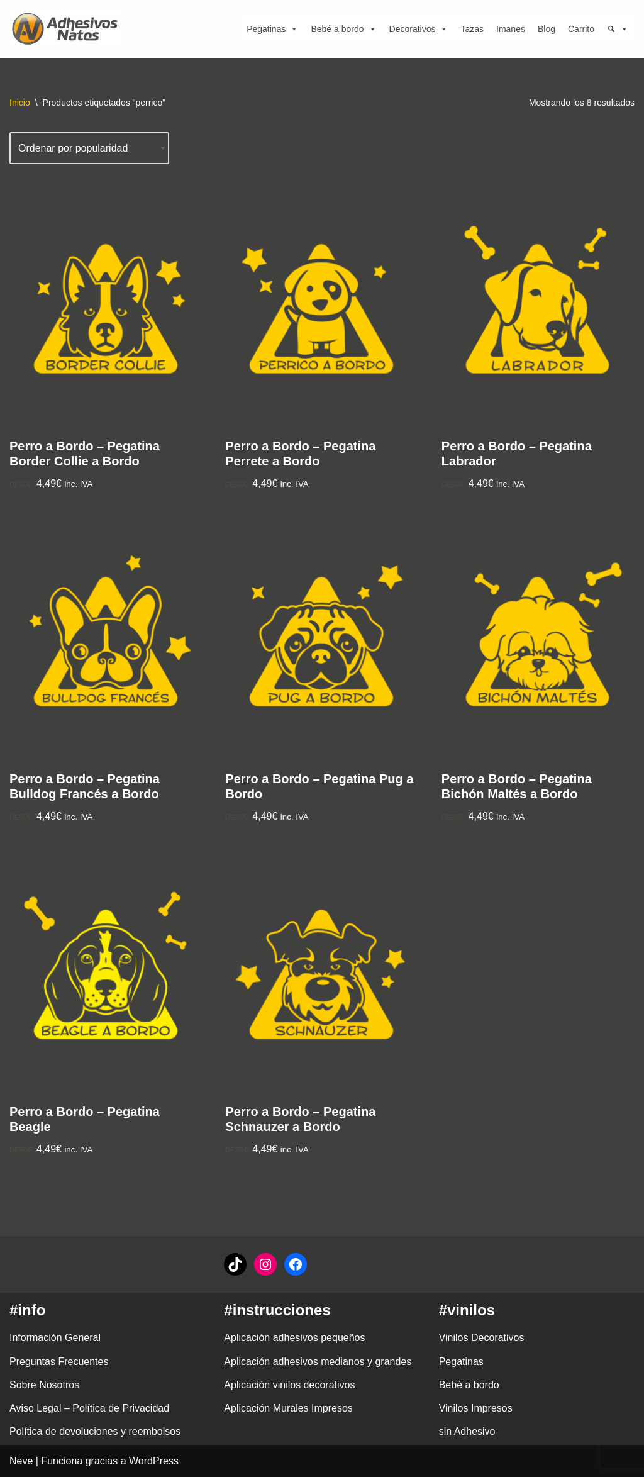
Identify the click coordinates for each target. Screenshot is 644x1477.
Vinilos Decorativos (482, 1337)
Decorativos (418, 29)
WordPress (154, 1461)
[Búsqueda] (618, 29)
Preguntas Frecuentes (58, 1361)
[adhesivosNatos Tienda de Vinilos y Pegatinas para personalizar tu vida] (67, 29)
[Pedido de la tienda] (89, 148)
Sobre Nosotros (44, 1384)
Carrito (581, 29)
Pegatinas (272, 29)
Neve (21, 1461)
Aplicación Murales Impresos (288, 1408)
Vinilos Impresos (476, 1408)
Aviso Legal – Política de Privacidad (89, 1408)
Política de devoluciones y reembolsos (94, 1431)
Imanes (510, 29)
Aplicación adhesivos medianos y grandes (317, 1361)
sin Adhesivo (467, 1431)
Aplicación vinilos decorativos (289, 1384)
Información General (55, 1337)
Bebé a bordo (343, 29)
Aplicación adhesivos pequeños (294, 1337)
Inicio (19, 103)
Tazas (472, 29)
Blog (546, 29)
